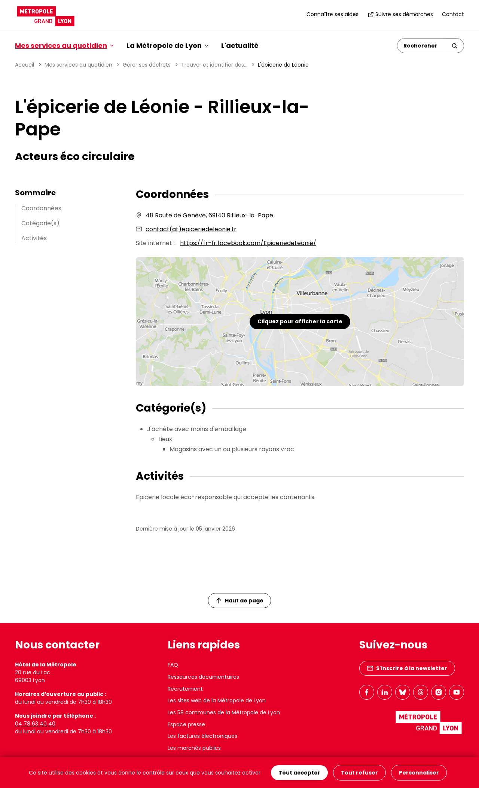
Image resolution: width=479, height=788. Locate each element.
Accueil (24, 64)
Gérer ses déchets (147, 64)
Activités (34, 238)
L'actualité (240, 45)
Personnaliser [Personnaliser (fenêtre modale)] (419, 772)
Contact (453, 14)
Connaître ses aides (332, 14)
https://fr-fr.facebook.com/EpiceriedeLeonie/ (248, 243)
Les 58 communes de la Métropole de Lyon (224, 712)
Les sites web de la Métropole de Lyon (217, 700)
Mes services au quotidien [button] (64, 45)
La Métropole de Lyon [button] (167, 45)
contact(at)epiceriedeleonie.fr (191, 229)
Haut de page (239, 600)
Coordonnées (41, 208)
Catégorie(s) (40, 223)
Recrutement (185, 689)
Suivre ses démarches (400, 14)
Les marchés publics (194, 748)
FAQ (173, 665)
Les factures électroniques (202, 736)
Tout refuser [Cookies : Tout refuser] (359, 772)
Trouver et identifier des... (214, 64)
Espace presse (186, 724)
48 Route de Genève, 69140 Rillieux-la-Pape (209, 215)
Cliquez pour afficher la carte (299, 321)
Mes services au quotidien (78, 64)
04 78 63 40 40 (35, 723)
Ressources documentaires (203, 677)
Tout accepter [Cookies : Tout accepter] (299, 772)
